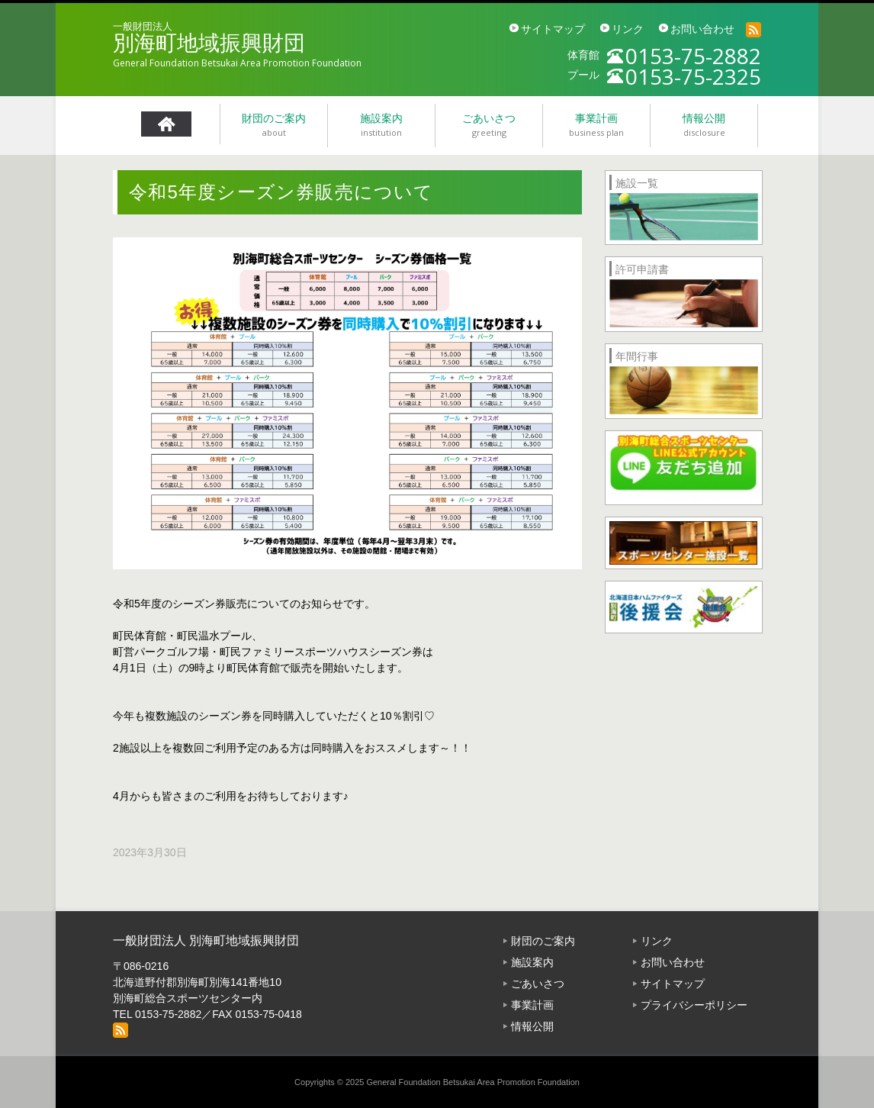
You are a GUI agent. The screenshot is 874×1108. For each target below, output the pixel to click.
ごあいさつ (537, 984)
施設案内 (532, 962)
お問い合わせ (702, 29)
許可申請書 (642, 269)
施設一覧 (636, 183)
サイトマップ (553, 29)
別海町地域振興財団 (209, 43)
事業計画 (532, 1005)
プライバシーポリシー (694, 1005)
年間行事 (636, 356)
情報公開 (532, 1026)
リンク (628, 29)
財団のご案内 (543, 941)
